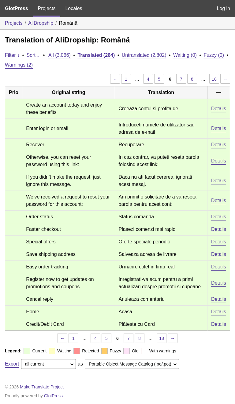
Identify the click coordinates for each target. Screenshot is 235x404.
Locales (73, 8)
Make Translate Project (42, 386)
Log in (223, 8)
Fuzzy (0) (213, 55)
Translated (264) (96, 55)
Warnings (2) (19, 64)
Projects (47, 8)
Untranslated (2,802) (144, 55)
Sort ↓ (33, 55)
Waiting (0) (185, 55)
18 (214, 79)
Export (12, 363)
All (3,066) (59, 55)
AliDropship (40, 23)
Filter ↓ (12, 55)
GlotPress (16, 8)
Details (218, 108)
